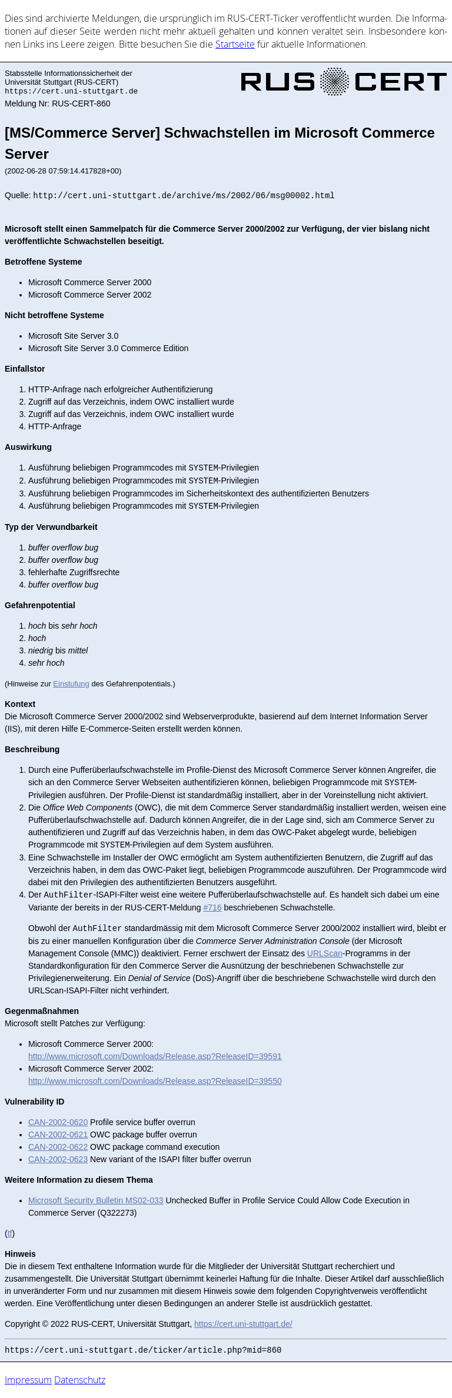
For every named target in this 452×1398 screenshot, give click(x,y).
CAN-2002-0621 (58, 1134)
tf (10, 1233)
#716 (213, 907)
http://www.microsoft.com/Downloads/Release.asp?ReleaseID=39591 (155, 1056)
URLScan (325, 953)
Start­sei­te (235, 44)
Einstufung (71, 683)
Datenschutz (79, 1379)
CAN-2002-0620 (58, 1122)
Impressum (28, 1379)
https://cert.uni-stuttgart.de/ (243, 1324)
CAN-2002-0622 (58, 1147)
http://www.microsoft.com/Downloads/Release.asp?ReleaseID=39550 (155, 1081)
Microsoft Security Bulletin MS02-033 (96, 1200)
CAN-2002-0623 (58, 1159)
